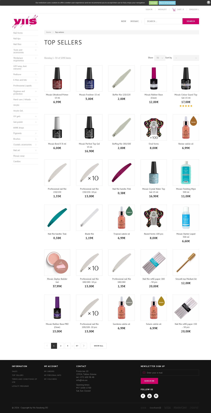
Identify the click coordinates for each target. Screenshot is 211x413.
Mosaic (135, 21)
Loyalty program (20, 386)
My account (51, 366)
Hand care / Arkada (22, 99)
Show (150, 57)
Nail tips (17, 38)
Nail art (16, 150)
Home (48, 32)
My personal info (52, 375)
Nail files (17, 44)
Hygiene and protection (19, 92)
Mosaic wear (19, 156)
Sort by (168, 57)
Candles (17, 161)
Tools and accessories (18, 51)
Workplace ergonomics (18, 59)
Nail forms (18, 33)
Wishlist (162, 9)
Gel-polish (18, 122)
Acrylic (16, 105)
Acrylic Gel (18, 110)
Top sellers (18, 375)
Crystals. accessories (22, 144)
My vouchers (50, 379)
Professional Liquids (22, 85)
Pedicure (17, 74)
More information (167, 3)
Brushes (16, 139)
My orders (49, 371)
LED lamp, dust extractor (20, 67)
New (123, 21)
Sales (14, 371)
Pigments (17, 133)
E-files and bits (20, 80)
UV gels (16, 116)
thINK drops (18, 127)
